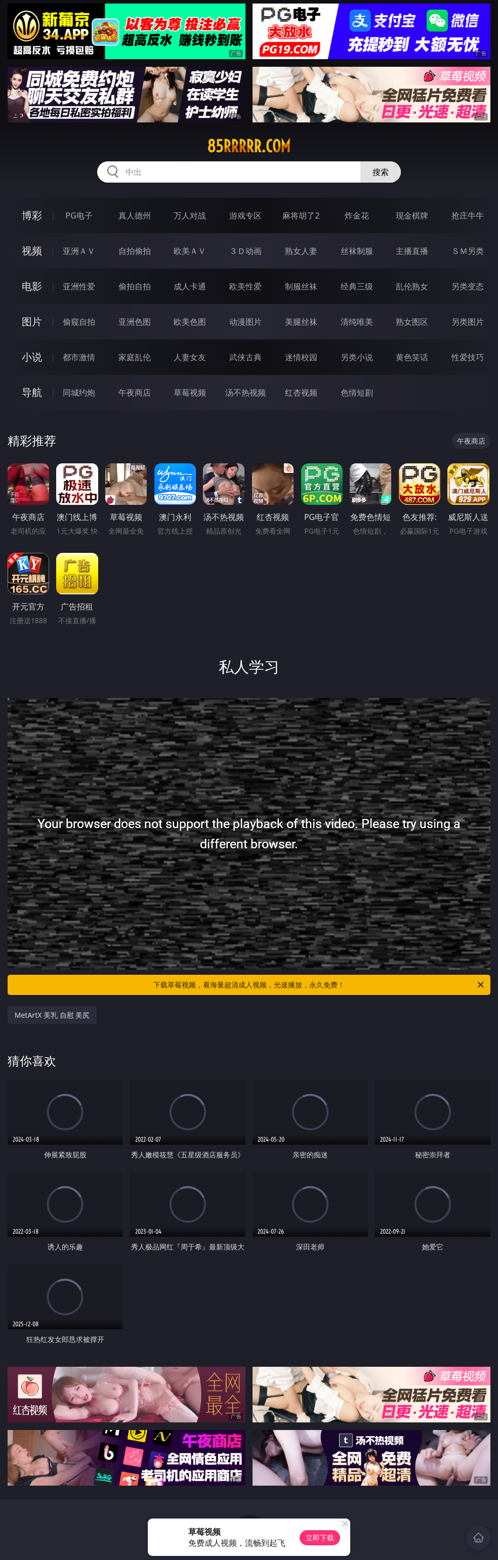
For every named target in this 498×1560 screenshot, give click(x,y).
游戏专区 (245, 215)
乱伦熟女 (412, 286)
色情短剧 (357, 392)
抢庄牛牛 (467, 215)
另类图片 (467, 321)
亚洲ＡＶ (79, 250)
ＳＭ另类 (467, 250)
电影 (32, 286)
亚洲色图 (134, 321)
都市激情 (79, 357)
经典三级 (357, 286)
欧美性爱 (245, 286)
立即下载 (320, 1537)
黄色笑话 (412, 357)
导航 (32, 392)
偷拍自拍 (134, 286)
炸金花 (357, 215)
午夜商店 (134, 392)
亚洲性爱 (79, 286)
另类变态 (467, 286)
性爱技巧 (467, 357)
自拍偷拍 (134, 250)
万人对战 (190, 215)
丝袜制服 (357, 250)
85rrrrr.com (248, 146)
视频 (32, 250)
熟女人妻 (301, 250)
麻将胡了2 (300, 215)
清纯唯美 (357, 321)
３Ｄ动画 (245, 250)
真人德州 (134, 215)
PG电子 (78, 215)
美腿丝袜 (301, 321)
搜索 (380, 172)
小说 (32, 357)
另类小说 (357, 357)
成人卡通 (190, 286)
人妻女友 (190, 357)
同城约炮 (79, 392)
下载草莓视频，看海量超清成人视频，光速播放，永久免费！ (319, 985)
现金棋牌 (412, 215)
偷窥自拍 (79, 321)
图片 (32, 321)
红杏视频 (301, 392)
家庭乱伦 (134, 357)
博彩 (32, 215)
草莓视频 (190, 392)
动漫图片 (245, 321)
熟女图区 (412, 321)
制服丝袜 (301, 286)
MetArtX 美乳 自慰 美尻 (52, 1015)
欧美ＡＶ (190, 250)
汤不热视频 (245, 392)
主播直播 (412, 250)
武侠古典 (245, 357)
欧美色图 (190, 321)
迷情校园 (301, 357)
